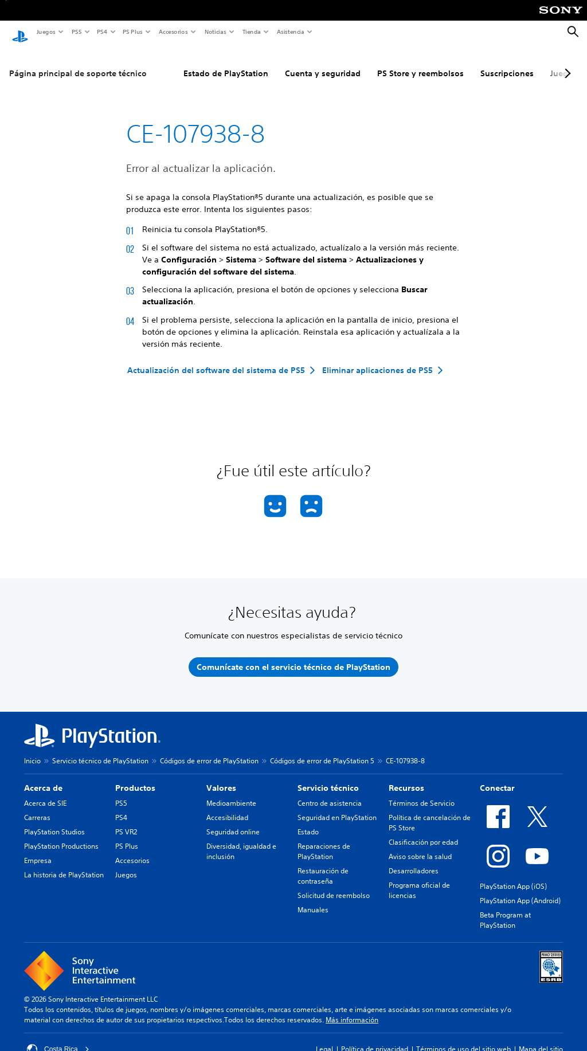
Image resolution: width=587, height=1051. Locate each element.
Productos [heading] (135, 777)
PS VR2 (126, 821)
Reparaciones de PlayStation (324, 840)
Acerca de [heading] (43, 777)
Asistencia (290, 32)
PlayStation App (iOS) (513, 875)
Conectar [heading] (497, 777)
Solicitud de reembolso (334, 884)
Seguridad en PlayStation (337, 806)
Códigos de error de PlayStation (209, 750)
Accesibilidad (227, 806)
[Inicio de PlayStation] (20, 32)
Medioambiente (231, 792)
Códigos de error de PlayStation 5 (322, 750)
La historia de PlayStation (64, 864)
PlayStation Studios (54, 821)
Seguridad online (233, 821)
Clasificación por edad (423, 831)
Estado (308, 821)
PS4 (101, 32)
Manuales (313, 899)
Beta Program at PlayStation (505, 909)
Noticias (215, 32)
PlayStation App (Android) (520, 890)
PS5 (76, 32)
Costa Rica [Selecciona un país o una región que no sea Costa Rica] (58, 1038)
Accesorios (172, 32)
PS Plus (132, 32)
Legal (324, 1038)
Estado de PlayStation (225, 62)
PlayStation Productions (61, 835)
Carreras (37, 806)
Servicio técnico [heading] (328, 777)
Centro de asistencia (330, 792)
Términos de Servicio (422, 792)
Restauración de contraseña (323, 865)
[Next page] (566, 62)
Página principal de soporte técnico (78, 62)
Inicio (32, 750)
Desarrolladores (414, 860)
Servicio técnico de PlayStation (100, 750)
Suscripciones (507, 62)
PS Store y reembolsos (420, 62)
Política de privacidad (374, 1038)
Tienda (251, 32)
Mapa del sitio (541, 1038)
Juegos (45, 32)
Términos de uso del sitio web (463, 1038)
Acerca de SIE (45, 792)
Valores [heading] (221, 777)
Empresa (38, 849)
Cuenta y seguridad (323, 62)
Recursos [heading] (406, 777)
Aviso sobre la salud (420, 845)
